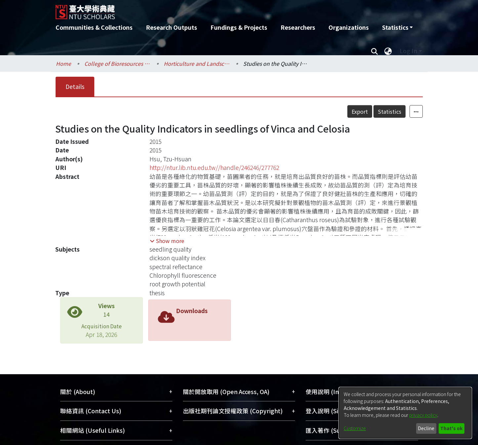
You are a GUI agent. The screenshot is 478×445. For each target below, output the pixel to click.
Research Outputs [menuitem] (171, 27)
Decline (426, 428)
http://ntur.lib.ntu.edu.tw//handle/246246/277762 (214, 167)
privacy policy (423, 415)
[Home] (204, 9)
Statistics (389, 111)
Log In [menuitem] (408, 51)
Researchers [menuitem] (298, 27)
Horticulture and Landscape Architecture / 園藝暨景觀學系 (197, 63)
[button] (167, 240)
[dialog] (405, 412)
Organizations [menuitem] (348, 27)
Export (360, 111)
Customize (355, 428)
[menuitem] (397, 27)
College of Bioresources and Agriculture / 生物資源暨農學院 (117, 63)
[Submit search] (374, 51)
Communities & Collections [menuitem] (94, 27)
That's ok (451, 428)
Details (74, 86)
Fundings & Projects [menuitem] (238, 27)
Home (63, 63)
